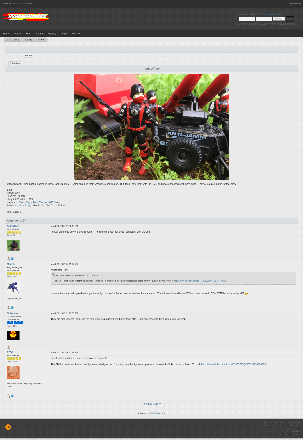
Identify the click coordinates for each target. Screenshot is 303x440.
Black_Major (25, 202)
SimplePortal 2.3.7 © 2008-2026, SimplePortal (280, 425)
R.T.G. (10, 352)
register (279, 14)
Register (75, 33)
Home (6, 33)
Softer (284, 428)
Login (64, 33)
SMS (50, 202)
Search (40, 33)
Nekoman (12, 313)
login (269, 14)
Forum (17, 33)
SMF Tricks (295, 428)
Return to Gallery (151, 403)
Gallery (52, 33)
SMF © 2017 (278, 422)
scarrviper (13, 226)
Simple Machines (292, 422)
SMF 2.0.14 (267, 422)
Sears (57, 202)
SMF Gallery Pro (157, 413)
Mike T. (22, 205)
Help (28, 33)
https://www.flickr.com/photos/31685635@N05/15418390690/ (200, 281)
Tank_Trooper (40, 202)
